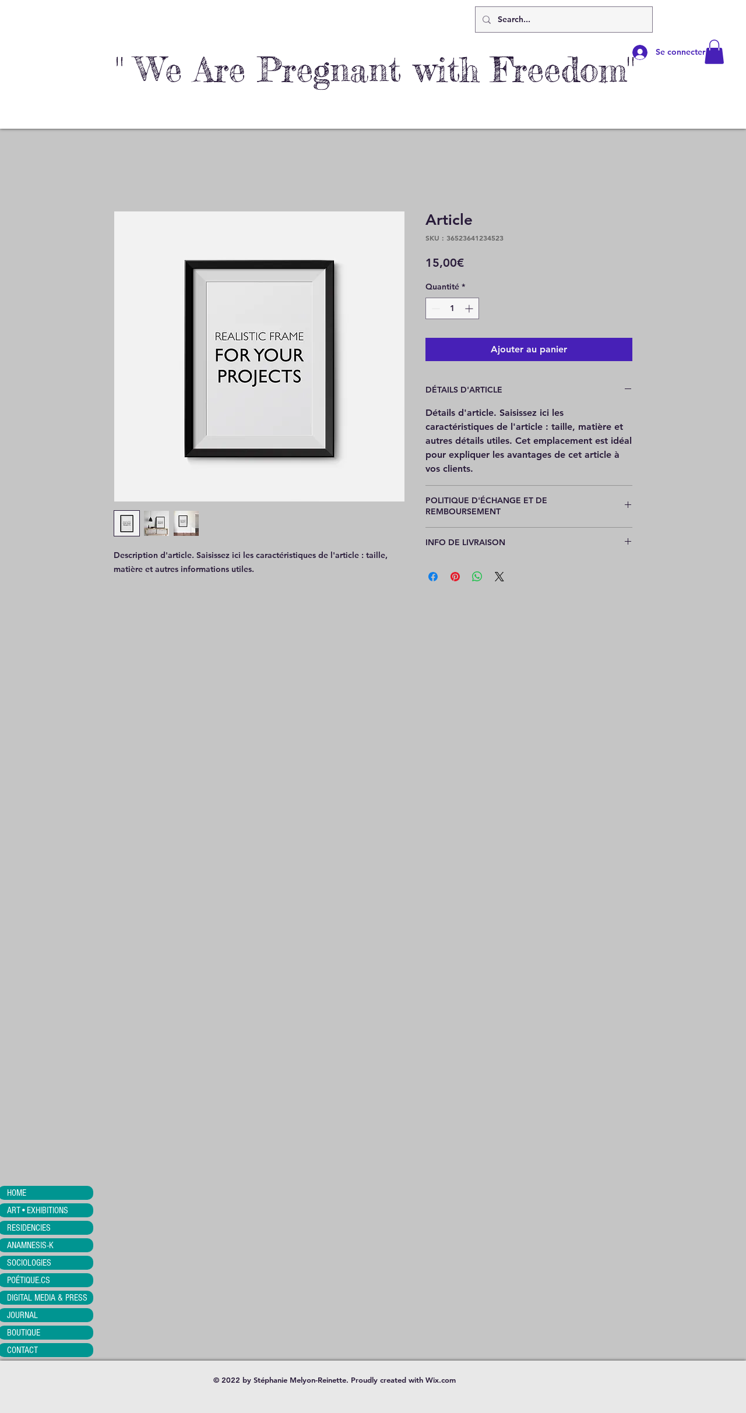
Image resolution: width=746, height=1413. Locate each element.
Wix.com (440, 1379)
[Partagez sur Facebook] (433, 577)
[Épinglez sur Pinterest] (455, 577)
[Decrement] (434, 308)
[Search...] (563, 19)
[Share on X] (499, 577)
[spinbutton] (452, 308)
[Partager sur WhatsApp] (477, 577)
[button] (714, 52)
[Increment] (470, 308)
